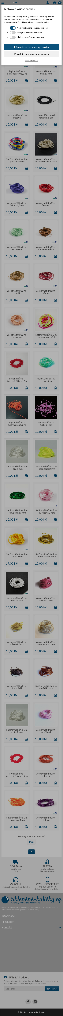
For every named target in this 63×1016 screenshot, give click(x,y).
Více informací (31, 60)
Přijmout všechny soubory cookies (31, 47)
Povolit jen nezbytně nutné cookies (31, 54)
